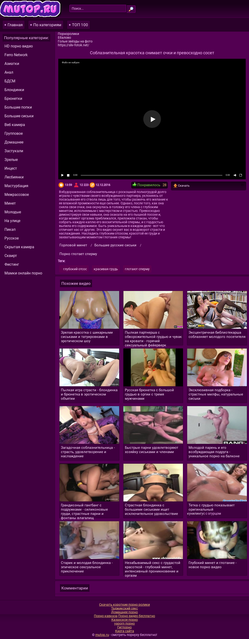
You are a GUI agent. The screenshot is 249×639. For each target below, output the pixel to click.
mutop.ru (102, 635)
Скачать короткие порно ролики (124, 604)
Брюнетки (13, 98)
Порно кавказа (106, 616)
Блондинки (14, 90)
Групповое (13, 133)
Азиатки (11, 63)
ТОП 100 (80, 24)
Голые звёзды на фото (75, 41)
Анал (8, 72)
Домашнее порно (124, 612)
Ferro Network (16, 55)
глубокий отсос (75, 269)
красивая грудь (106, 269)
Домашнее (13, 142)
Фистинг (11, 264)
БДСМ (9, 81)
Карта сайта (124, 631)
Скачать (208, 186)
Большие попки (18, 107)
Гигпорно (124, 627)
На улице (12, 221)
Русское (11, 238)
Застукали (13, 151)
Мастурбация (16, 186)
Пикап (10, 229)
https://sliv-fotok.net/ (73, 45)
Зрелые (11, 159)
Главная (15, 24)
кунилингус (196, 513)
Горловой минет (73, 245)
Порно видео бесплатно (136, 616)
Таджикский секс (124, 608)
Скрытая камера (19, 247)
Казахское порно (124, 620)
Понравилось (146, 184)
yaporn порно (124, 623)
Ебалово (64, 37)
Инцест (10, 168)
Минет (10, 203)
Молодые (12, 212)
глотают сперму (137, 269)
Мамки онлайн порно (23, 273)
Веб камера (14, 124)
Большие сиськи (19, 116)
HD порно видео (18, 46)
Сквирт (10, 255)
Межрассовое (16, 194)
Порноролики (68, 34)
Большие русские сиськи (115, 245)
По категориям (47, 24)
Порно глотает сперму (78, 254)
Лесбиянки (14, 177)
